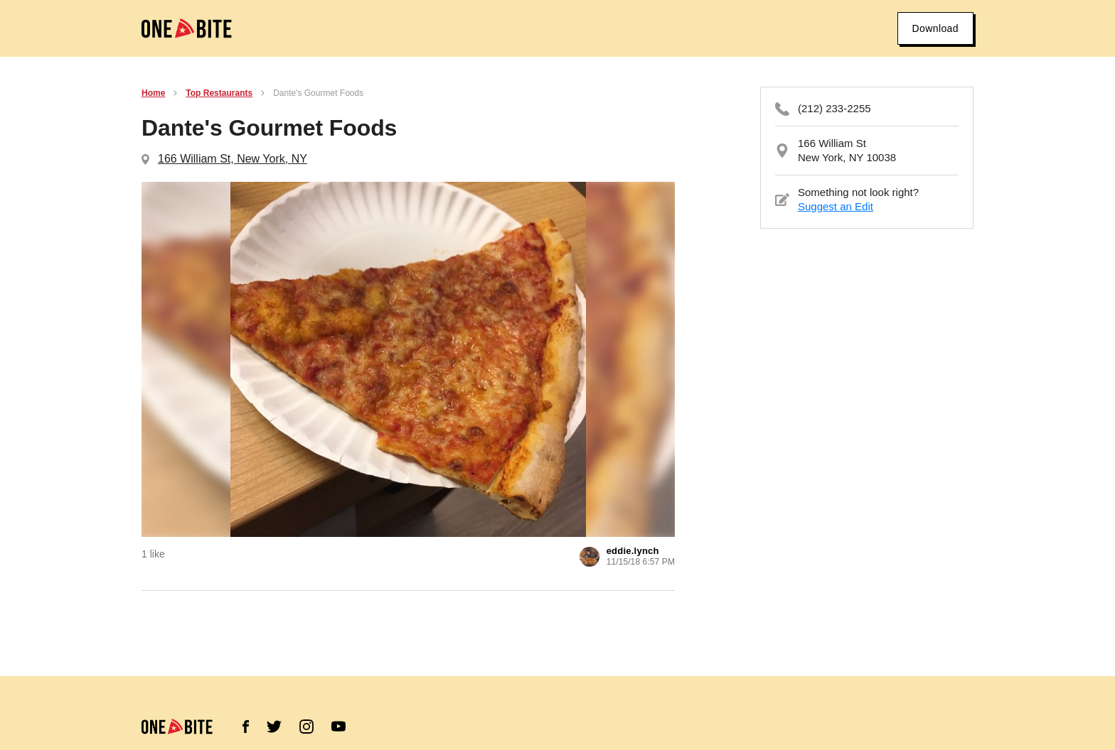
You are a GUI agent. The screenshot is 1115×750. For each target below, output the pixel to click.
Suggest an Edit (835, 206)
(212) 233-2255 (834, 108)
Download (935, 28)
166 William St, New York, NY (232, 159)
